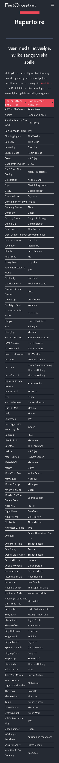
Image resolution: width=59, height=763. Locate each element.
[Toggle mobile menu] (52, 4)
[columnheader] (16, 103)
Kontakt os (46, 83)
